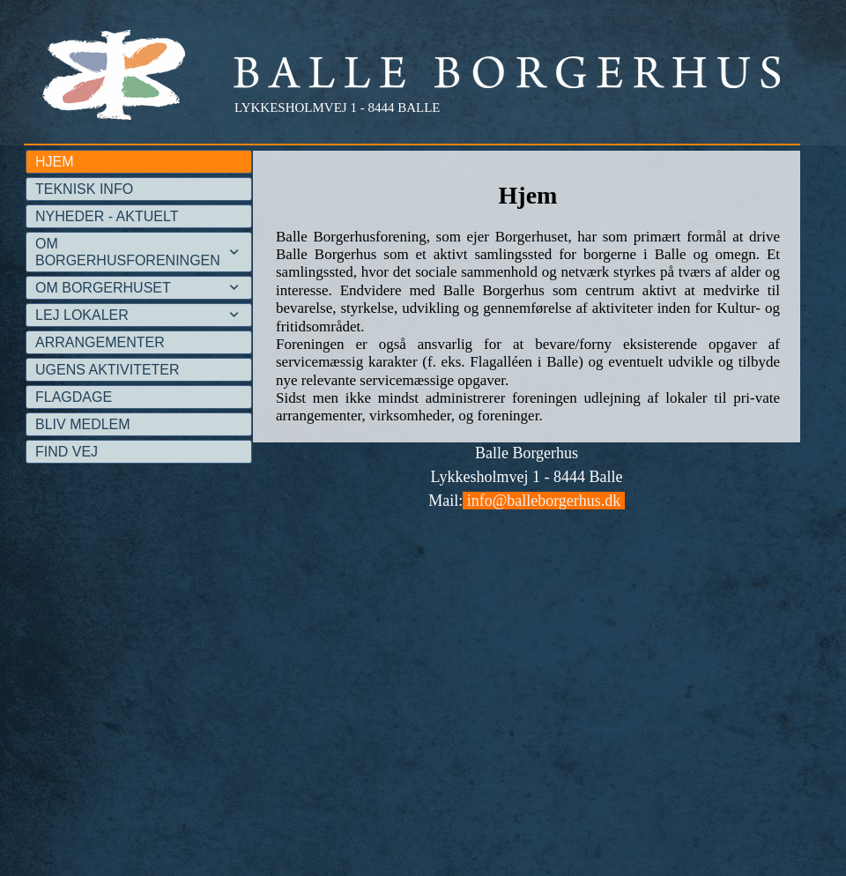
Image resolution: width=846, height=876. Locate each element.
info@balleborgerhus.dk (544, 500)
